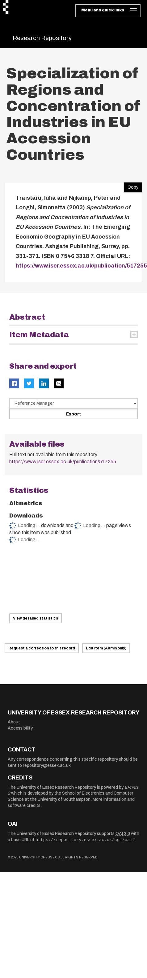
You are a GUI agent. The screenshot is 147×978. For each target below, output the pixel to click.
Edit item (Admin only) (106, 648)
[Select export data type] (73, 403)
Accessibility (20, 728)
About (14, 722)
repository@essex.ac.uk (47, 765)
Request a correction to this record (41, 648)
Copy (131, 186)
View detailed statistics (35, 618)
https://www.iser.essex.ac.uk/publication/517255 (81, 266)
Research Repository (42, 38)
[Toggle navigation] (108, 10)
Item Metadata (39, 335)
